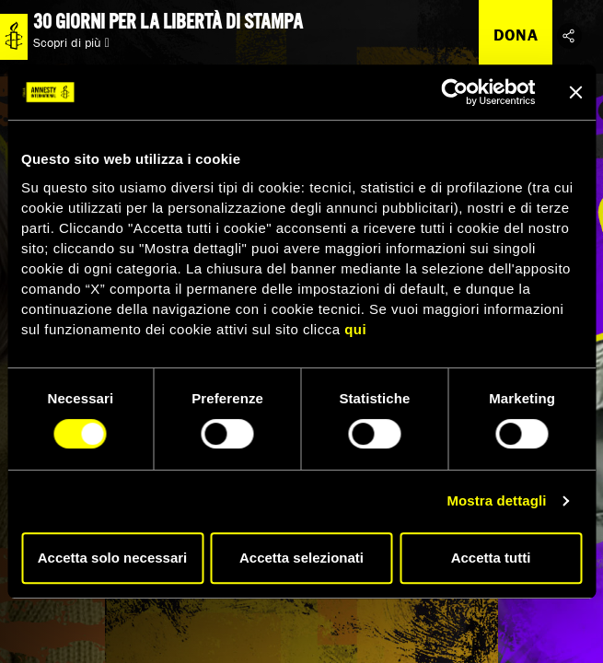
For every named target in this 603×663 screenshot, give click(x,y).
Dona (515, 34)
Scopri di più (71, 42)
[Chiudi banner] (575, 92)
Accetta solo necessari (113, 557)
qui (355, 329)
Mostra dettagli (496, 500)
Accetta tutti (491, 557)
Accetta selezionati (301, 557)
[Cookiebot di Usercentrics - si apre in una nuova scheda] (454, 92)
